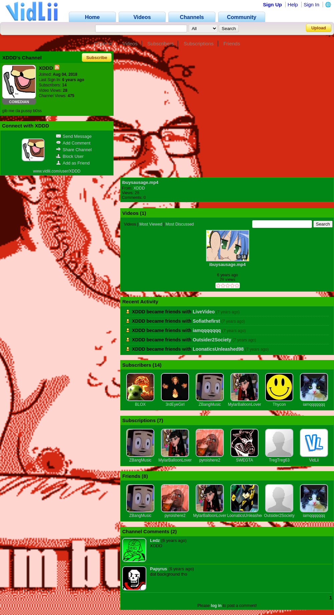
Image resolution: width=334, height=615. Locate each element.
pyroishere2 (209, 460)
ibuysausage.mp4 (140, 182)
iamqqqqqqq (207, 330)
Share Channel (74, 149)
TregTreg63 (279, 460)
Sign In (311, 4)
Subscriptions (198, 43)
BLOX (140, 404)
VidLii (314, 460)
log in (216, 605)
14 (157, 365)
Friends (231, 43)
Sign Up (272, 4)
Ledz (155, 540)
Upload (318, 27)
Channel (103, 43)
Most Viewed (150, 224)
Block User (70, 156)
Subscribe (96, 57)
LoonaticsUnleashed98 (218, 349)
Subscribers (160, 43)
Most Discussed (180, 224)
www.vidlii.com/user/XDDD (56, 171)
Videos (130, 43)
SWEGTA (244, 460)
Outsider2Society (212, 339)
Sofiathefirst (206, 321)
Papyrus (158, 568)
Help (293, 4)
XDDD (139, 188)
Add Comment (73, 142)
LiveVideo (204, 311)
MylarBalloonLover (244, 404)
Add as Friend (73, 163)
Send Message (74, 136)
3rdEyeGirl (175, 404)
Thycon (279, 404)
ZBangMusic (210, 404)
